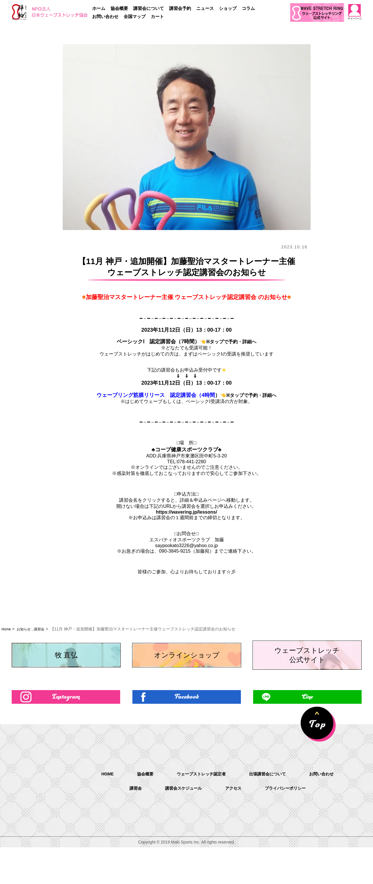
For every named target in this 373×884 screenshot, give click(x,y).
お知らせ (26, 629)
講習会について (148, 8)
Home (6, 629)
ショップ (228, 8)
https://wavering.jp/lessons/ (186, 512)
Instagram (66, 731)
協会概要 (119, 8)
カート (157, 16)
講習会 (44, 629)
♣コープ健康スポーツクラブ (185, 449)
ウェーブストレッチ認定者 (199, 809)
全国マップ (135, 16)
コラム (248, 8)
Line (307, 731)
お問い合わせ (105, 16)
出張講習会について (271, 809)
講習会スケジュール (180, 824)
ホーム (98, 8)
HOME (99, 809)
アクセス (234, 824)
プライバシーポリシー (290, 824)
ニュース (205, 8)
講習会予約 (180, 8)
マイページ (354, 12)
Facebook (186, 731)
